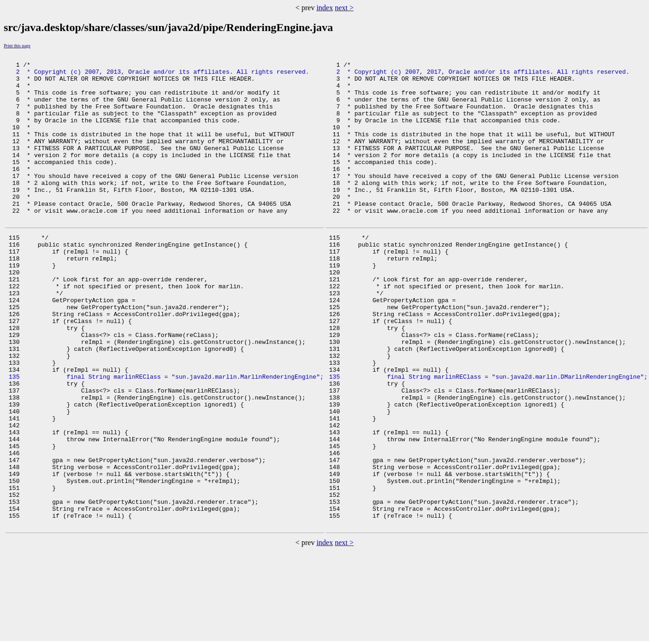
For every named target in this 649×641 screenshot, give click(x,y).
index (324, 8)
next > (344, 8)
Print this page (17, 45)
